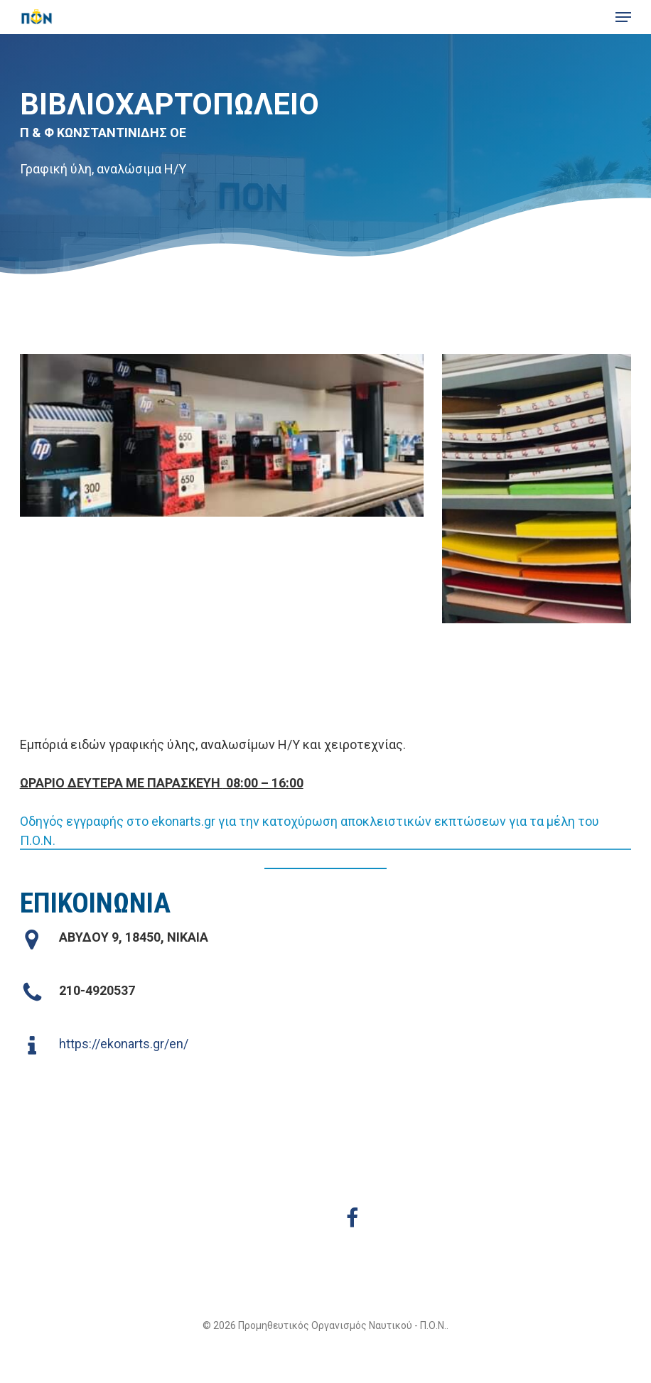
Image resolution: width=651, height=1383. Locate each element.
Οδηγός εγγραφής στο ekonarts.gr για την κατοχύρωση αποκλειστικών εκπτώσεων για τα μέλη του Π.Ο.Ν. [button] (309, 831)
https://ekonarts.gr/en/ (123, 1043)
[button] (623, 17)
